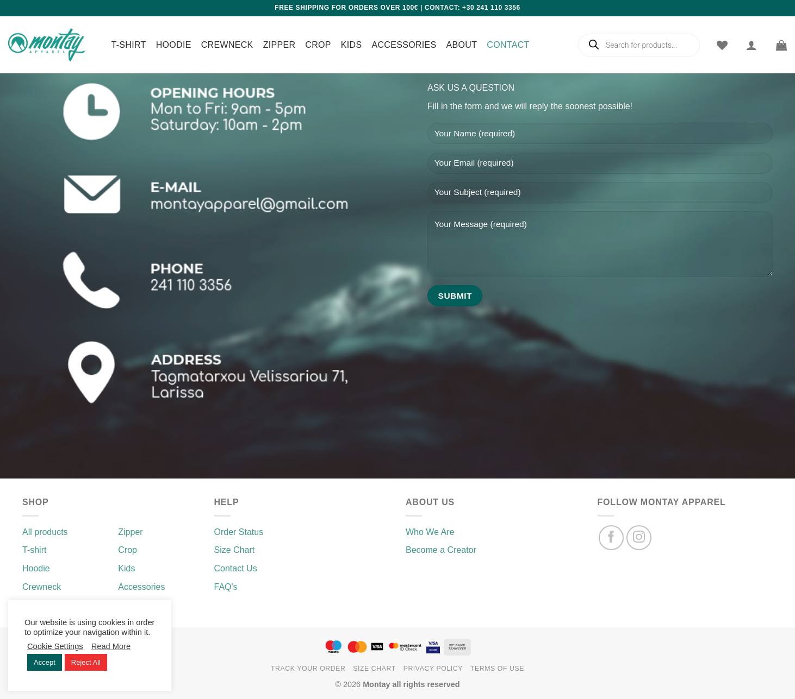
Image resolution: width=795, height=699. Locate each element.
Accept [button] (44, 662)
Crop (318, 44)
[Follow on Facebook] (611, 538)
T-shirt (128, 44)
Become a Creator (441, 550)
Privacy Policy (433, 668)
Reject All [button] (86, 662)
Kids (351, 44)
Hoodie (173, 44)
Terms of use (497, 668)
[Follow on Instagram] (639, 538)
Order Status (239, 532)
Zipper (279, 44)
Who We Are (430, 532)
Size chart (374, 668)
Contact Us (235, 568)
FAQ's (226, 586)
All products (45, 532)
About (461, 44)
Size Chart (234, 550)
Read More (111, 646)
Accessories (403, 44)
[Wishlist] (722, 45)
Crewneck (227, 44)
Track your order (308, 668)
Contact (508, 44)
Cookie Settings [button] (55, 646)
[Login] (751, 45)
